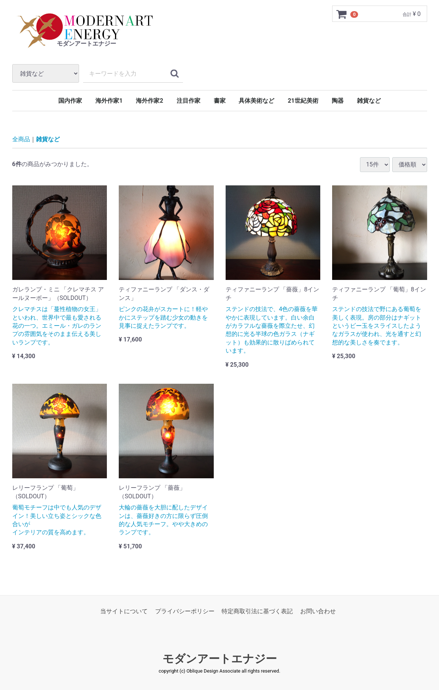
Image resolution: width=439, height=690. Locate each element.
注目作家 (188, 100)
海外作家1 (108, 100)
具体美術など (256, 100)
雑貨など (369, 100)
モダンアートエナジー (220, 658)
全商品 (21, 139)
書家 (220, 100)
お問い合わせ (318, 611)
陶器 (338, 100)
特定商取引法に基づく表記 (257, 611)
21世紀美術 (303, 100)
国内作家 (70, 100)
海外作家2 (149, 100)
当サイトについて (124, 611)
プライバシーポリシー (184, 611)
